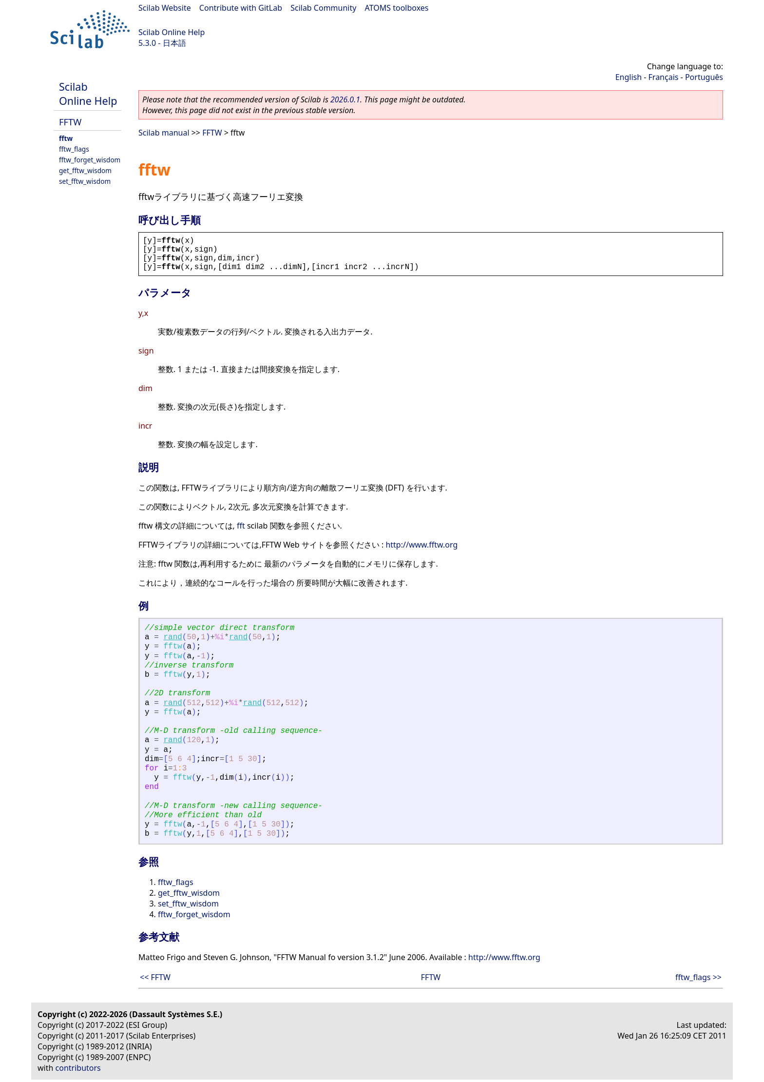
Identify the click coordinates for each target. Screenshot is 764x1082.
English (628, 77)
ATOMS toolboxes (397, 7)
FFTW (70, 122)
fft (241, 525)
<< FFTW (155, 977)
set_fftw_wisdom (85, 181)
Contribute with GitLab (240, 7)
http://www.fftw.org (421, 544)
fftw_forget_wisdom (89, 159)
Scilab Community (323, 7)
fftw (66, 138)
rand (172, 637)
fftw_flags (74, 149)
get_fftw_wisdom (85, 170)
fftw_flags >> (698, 977)
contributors (78, 1067)
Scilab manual (164, 132)
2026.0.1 (345, 99)
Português (704, 77)
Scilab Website (164, 7)
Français (664, 77)
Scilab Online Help (171, 32)
